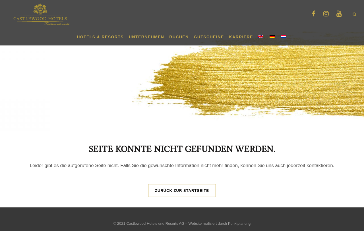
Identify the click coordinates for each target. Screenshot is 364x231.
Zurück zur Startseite (182, 190)
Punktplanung (239, 223)
